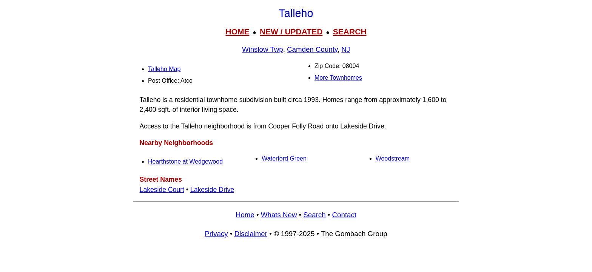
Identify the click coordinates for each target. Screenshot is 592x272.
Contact (344, 215)
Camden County (312, 49)
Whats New (279, 215)
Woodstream (393, 158)
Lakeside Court (162, 189)
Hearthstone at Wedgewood (185, 161)
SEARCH (350, 31)
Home (245, 215)
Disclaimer (250, 234)
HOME (237, 31)
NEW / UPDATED (291, 31)
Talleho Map (164, 69)
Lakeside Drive (212, 189)
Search (314, 215)
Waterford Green (284, 158)
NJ (345, 49)
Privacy (216, 234)
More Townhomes (338, 77)
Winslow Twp (262, 49)
